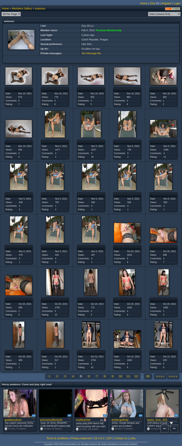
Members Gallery (22, 8)
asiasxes (40, 8)
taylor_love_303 (157, 419)
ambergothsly (120, 419)
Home (143, 3)
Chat (152, 3)
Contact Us (120, 438)
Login (177, 3)
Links (132, 438)
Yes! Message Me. (91, 53)
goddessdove (13, 419)
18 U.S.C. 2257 (103, 438)
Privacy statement (81, 438)
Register (166, 3)
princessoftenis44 (51, 419)
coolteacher (83, 419)
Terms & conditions (58, 438)
